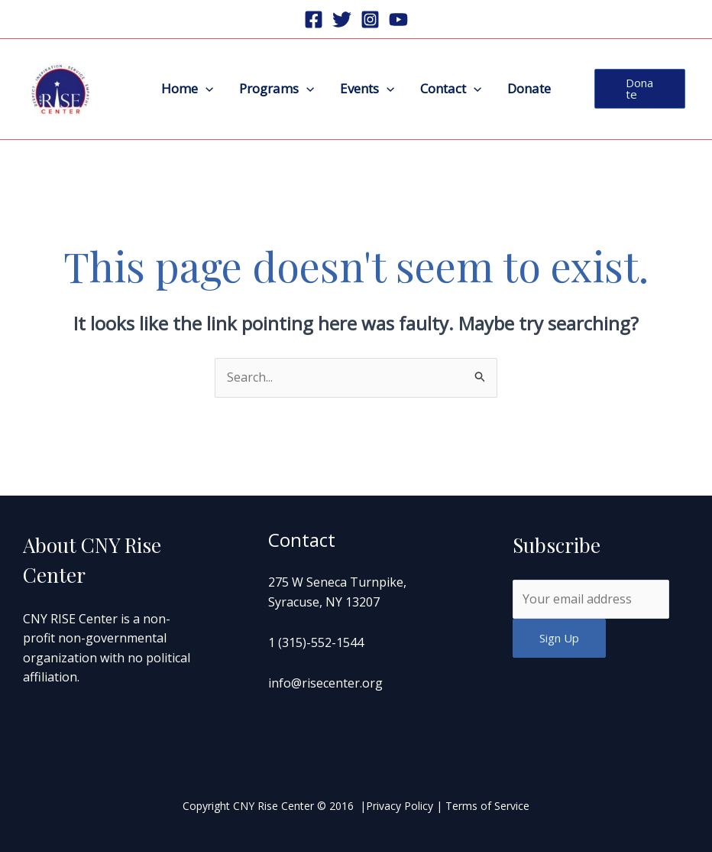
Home (187, 88)
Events (367, 88)
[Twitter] (341, 19)
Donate (529, 88)
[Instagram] (370, 19)
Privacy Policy (399, 805)
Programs (276, 88)
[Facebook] (313, 19)
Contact (450, 88)
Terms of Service (487, 805)
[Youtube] (398, 19)
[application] (205, 88)
